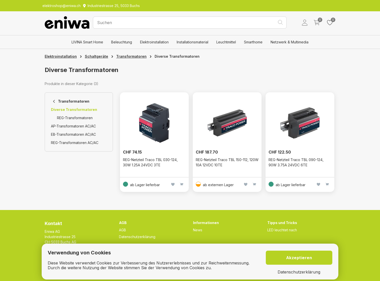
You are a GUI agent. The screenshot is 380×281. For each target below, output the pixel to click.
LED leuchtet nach (282, 230)
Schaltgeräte (96, 56)
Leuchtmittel (226, 42)
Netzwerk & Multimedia (289, 42)
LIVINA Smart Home (87, 42)
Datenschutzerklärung (137, 237)
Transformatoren (131, 56)
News (197, 230)
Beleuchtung (121, 42)
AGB (122, 230)
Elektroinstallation (154, 42)
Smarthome (253, 42)
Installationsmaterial (192, 42)
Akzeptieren (299, 257)
